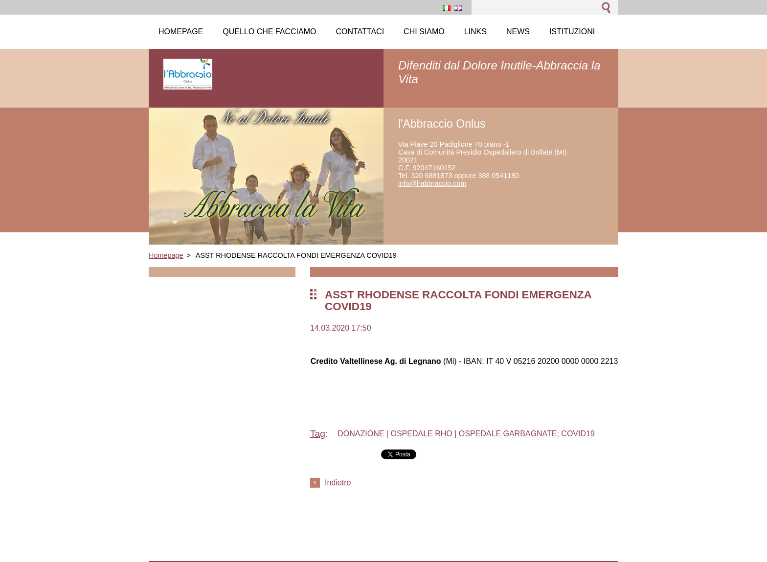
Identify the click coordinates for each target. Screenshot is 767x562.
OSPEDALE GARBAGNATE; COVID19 (527, 433)
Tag (317, 433)
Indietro (338, 482)
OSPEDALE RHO (421, 433)
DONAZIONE (361, 433)
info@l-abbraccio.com (432, 183)
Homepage (166, 255)
